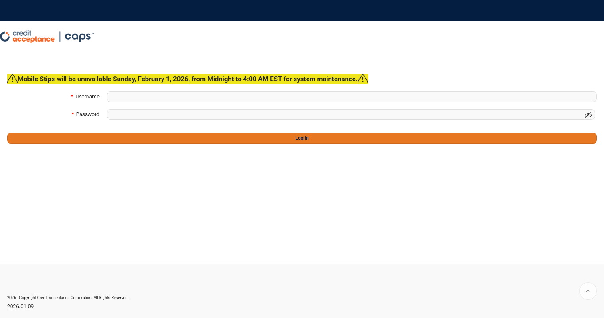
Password (88, 115)
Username (87, 97)
